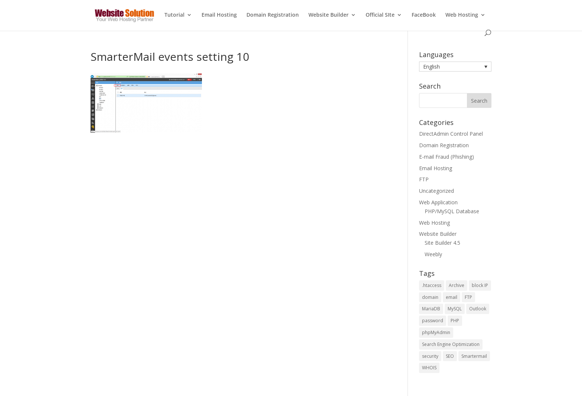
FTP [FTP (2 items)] (468, 297)
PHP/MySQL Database (452, 211)
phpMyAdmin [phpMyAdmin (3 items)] (436, 332)
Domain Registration (272, 15)
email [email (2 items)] (451, 297)
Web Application (438, 202)
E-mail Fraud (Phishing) (446, 156)
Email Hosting (219, 15)
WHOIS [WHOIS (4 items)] (429, 367)
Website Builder (328, 15)
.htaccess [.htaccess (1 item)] (431, 285)
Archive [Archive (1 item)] (456, 285)
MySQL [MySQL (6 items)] (455, 309)
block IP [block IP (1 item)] (480, 285)
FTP (424, 179)
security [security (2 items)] (430, 356)
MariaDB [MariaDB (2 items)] (431, 309)
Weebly (433, 254)
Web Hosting (461, 15)
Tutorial (174, 15)
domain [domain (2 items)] (430, 297)
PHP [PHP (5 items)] (455, 320)
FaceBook (424, 15)
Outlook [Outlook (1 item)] (477, 309)
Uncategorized (436, 190)
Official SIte (380, 15)
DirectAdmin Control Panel (451, 133)
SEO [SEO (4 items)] (450, 356)
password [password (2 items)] (432, 320)
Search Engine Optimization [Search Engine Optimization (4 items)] (451, 344)
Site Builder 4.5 (442, 242)
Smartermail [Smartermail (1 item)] (474, 356)
